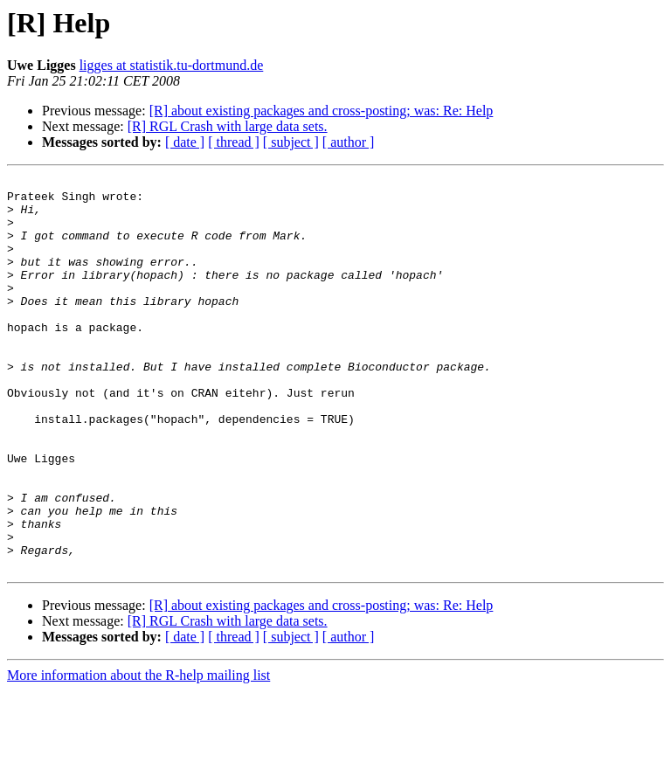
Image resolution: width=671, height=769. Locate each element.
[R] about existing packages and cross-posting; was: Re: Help (321, 110)
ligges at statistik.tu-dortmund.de (172, 65)
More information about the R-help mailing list (138, 753)
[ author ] (348, 142)
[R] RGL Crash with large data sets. (228, 126)
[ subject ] (291, 142)
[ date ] (184, 142)
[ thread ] (233, 142)
